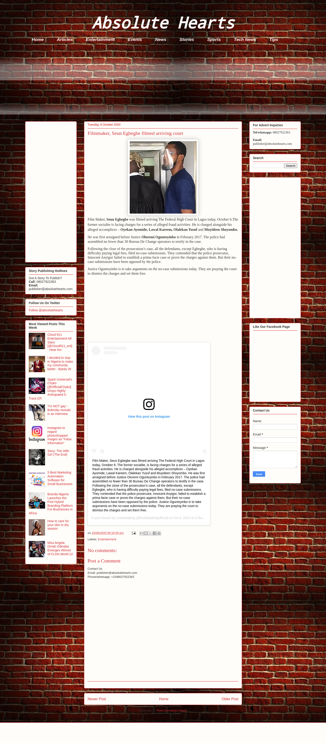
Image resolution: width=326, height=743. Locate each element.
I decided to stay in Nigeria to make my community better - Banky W (60, 363)
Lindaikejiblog (125, 518)
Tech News (245, 39)
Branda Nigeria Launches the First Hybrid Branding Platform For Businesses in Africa (51, 503)
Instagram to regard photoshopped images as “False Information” (60, 435)
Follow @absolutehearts (46, 310)
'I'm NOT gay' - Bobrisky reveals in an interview (59, 410)
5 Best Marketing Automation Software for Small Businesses (60, 478)
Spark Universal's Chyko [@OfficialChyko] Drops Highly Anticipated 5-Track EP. (50, 389)
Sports (214, 39)
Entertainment (100, 39)
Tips (273, 39)
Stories (187, 39)
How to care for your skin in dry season (58, 525)
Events (135, 39)
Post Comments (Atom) (172, 710)
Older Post (230, 699)
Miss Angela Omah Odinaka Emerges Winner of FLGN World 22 (60, 548)
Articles (65, 39)
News (160, 39)
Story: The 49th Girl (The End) (58, 453)
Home (38, 39)
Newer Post (97, 699)
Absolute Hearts (163, 22)
